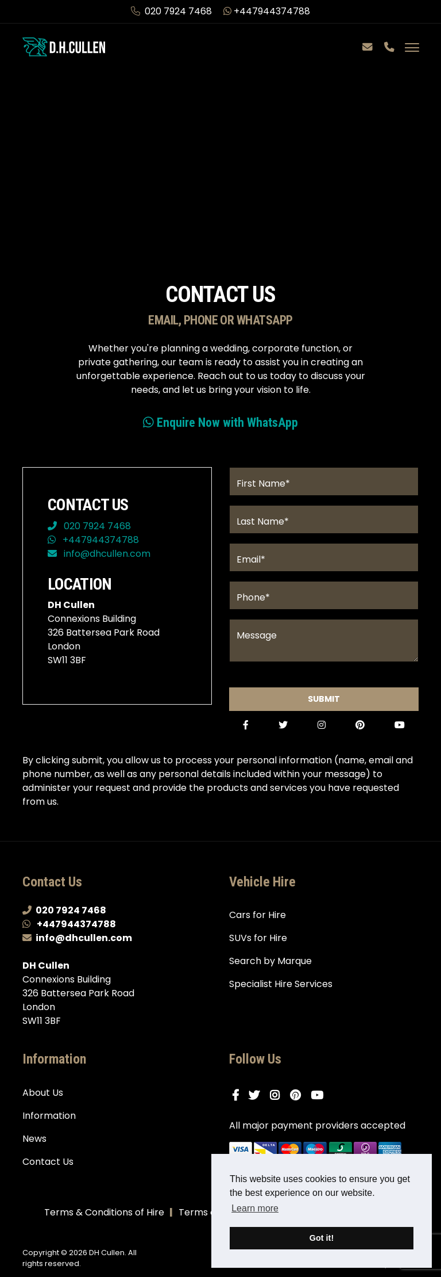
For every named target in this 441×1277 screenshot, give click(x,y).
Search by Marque (270, 965)
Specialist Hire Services (280, 988)
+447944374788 (266, 11)
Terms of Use (208, 1215)
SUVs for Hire (258, 942)
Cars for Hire (257, 919)
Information (49, 1119)
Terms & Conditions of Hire (104, 1215)
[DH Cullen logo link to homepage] (65, 46)
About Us (42, 1096)
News (34, 1142)
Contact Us (48, 1165)
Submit (323, 701)
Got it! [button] (322, 1237)
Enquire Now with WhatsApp (220, 423)
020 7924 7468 (172, 11)
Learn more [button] (254, 1208)
